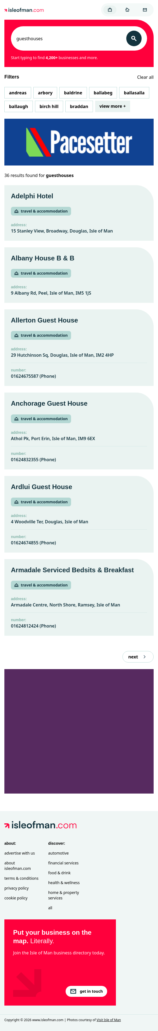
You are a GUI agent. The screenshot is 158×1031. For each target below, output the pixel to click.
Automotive (58, 853)
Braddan (79, 106)
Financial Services (63, 863)
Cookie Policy (15, 898)
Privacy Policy (16, 888)
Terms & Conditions (21, 878)
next (138, 657)
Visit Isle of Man (108, 1020)
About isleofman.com (17, 865)
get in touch (86, 991)
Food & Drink (59, 872)
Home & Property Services (63, 895)
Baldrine (73, 93)
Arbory (45, 93)
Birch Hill (49, 106)
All (50, 907)
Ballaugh (18, 106)
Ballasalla (134, 93)
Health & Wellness (64, 882)
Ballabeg (103, 93)
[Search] (134, 38)
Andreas (18, 93)
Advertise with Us (19, 853)
